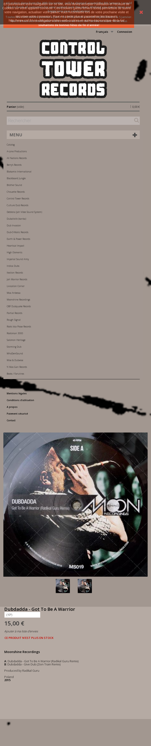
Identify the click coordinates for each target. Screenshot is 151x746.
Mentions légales (17, 393)
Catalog (11, 144)
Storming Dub (14, 346)
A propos (12, 406)
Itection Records (15, 272)
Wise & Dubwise (15, 360)
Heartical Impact (15, 245)
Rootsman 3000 (15, 333)
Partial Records (14, 313)
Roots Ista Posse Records (19, 326)
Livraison (12, 386)
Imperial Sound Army (18, 259)
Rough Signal (14, 319)
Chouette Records (16, 191)
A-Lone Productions (17, 151)
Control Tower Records (18, 198)
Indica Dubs (13, 265)
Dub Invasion (14, 225)
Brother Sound (14, 185)
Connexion (124, 32)
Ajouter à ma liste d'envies (21, 631)
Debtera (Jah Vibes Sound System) (24, 212)
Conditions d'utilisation (20, 400)
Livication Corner (15, 286)
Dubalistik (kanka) (16, 218)
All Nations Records (17, 158)
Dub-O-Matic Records (17, 232)
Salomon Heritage (16, 340)
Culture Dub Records (17, 205)
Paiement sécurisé (17, 413)
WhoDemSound (15, 353)
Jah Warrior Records (17, 279)
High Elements (14, 252)
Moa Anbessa (13, 292)
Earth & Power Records (18, 239)
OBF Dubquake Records (19, 306)
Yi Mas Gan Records (17, 367)
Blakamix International (19, 171)
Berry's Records (14, 164)
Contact (11, 420)
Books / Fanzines (15, 373)
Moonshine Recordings (18, 299)
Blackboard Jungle (16, 178)
